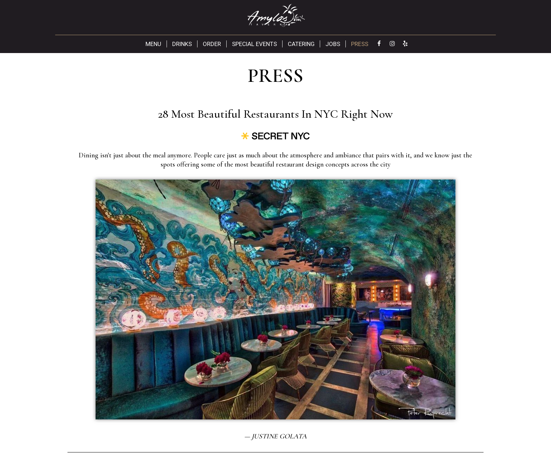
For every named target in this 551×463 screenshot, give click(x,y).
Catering (301, 43)
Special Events (254, 43)
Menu (153, 43)
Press (359, 43)
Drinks (182, 43)
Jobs (332, 43)
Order (212, 43)
